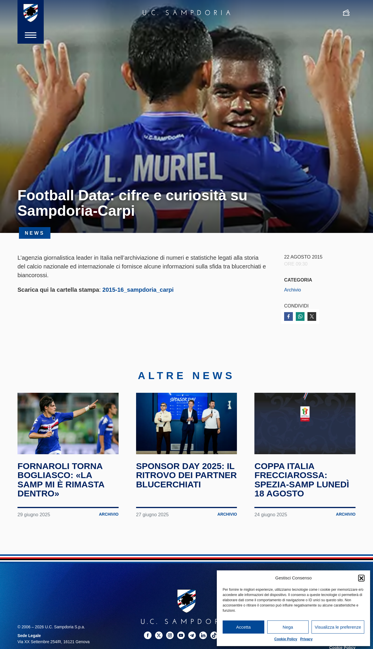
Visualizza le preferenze (338, 627)
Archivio (292, 289)
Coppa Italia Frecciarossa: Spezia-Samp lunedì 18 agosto (301, 479)
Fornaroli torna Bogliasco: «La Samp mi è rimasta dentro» (60, 479)
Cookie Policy (285, 639)
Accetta (243, 627)
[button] (361, 578)
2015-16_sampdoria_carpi (138, 290)
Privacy (306, 639)
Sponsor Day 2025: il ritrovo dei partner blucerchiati (186, 475)
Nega (288, 627)
